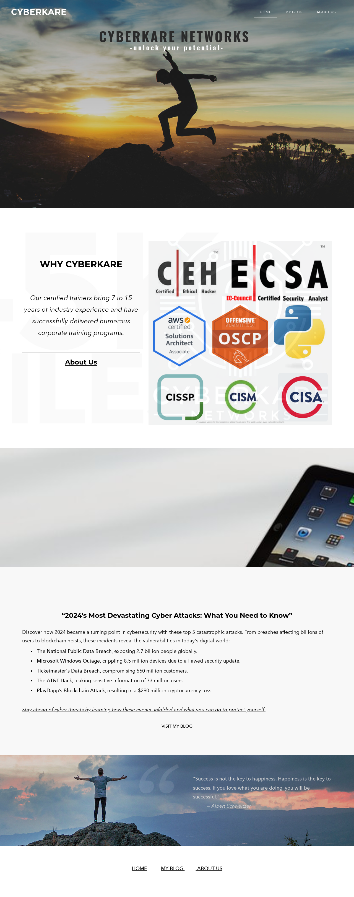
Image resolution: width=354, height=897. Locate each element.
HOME (139, 866)
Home (265, 12)
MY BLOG (294, 12)
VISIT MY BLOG (177, 724)
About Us (326, 12)
